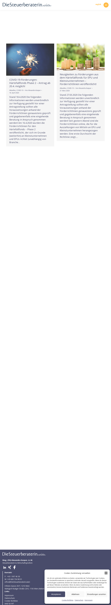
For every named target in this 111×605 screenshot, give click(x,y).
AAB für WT (9, 603)
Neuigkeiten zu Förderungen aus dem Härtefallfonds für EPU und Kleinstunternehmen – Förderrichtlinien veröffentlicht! (79, 79)
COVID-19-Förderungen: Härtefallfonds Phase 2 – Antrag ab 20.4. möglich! (29, 83)
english (98, 4)
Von (33, 90)
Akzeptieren (56, 594)
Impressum (89, 600)
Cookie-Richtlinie (67, 600)
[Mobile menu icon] (106, 4)
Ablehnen (75, 594)
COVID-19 (19, 90)
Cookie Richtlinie (11, 601)
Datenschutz (79, 600)
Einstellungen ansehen (96, 594)
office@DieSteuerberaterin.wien (17, 582)
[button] (106, 573)
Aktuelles (12, 90)
